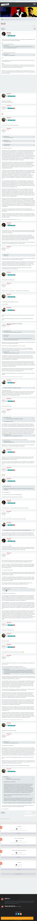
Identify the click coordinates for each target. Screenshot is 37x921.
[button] (35, 815)
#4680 (34, 473)
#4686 (34, 506)
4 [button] (27, 815)
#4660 (34, 404)
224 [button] (33, 815)
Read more (28, 918)
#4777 (34, 544)
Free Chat (3, 23)
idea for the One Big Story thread (14, 323)
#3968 (34, 111)
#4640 (34, 289)
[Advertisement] (18, 84)
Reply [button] (3, 28)
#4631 (34, 228)
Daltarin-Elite (10, 308)
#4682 (34, 484)
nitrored (9, 107)
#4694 (34, 517)
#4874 (34, 628)
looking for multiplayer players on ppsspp (19, 850)
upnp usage (19, 862)
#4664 (34, 455)
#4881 (34, 728)
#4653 (34, 313)
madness (9, 34)
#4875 (34, 639)
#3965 (34, 99)
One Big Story (20, 157)
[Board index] (2, 19)
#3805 (34, 37)
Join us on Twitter (13, 906)
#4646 (34, 300)
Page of (29, 812)
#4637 (34, 252)
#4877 (34, 650)
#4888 (34, 774)
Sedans (9, 94)
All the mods (19, 826)
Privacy (17, 912)
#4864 (34, 558)
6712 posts (33, 25)
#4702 (34, 528)
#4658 (34, 385)
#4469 (34, 123)
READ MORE (18, 833)
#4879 (34, 661)
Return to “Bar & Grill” (5, 818)
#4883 (34, 739)
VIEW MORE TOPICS (18, 874)
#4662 (34, 415)
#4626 (34, 134)
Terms (20, 912)
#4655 (34, 329)
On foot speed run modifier (19, 838)
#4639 (34, 278)
